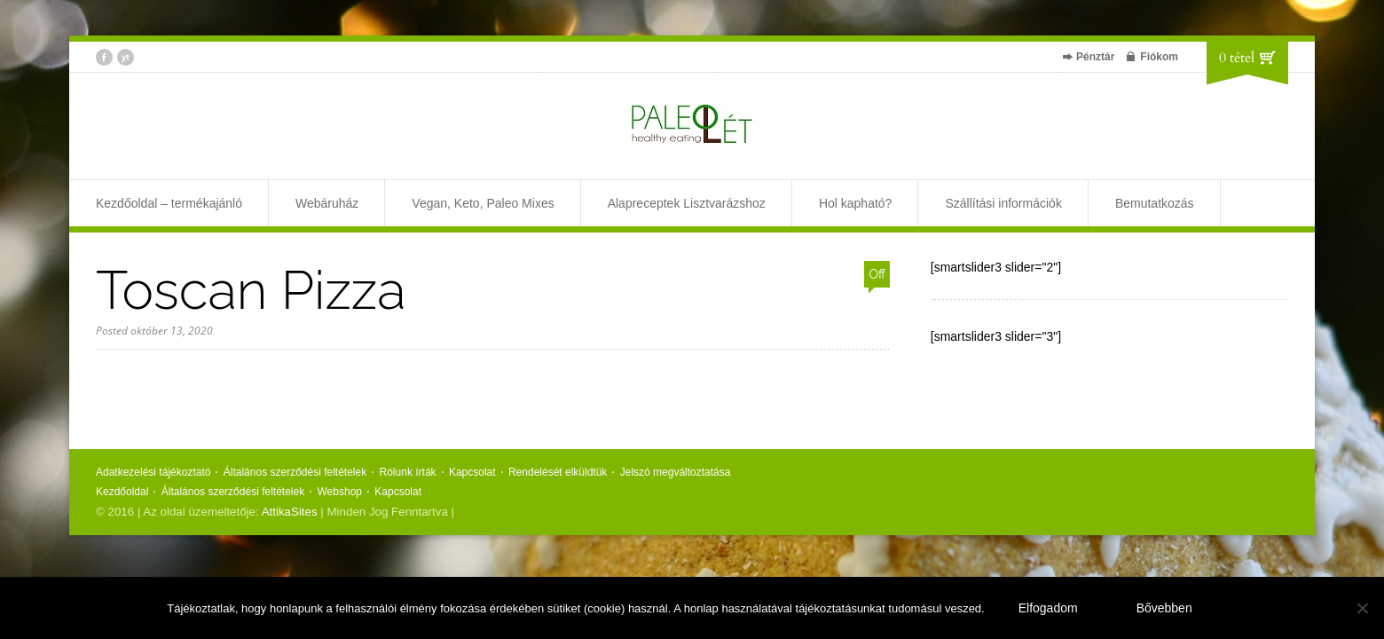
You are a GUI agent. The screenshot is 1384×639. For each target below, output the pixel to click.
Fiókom (1159, 57)
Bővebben (1164, 608)
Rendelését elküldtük (557, 472)
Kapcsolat (472, 472)
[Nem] (1362, 608)
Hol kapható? (856, 203)
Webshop (340, 491)
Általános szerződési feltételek (295, 472)
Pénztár (1095, 57)
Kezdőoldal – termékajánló (169, 203)
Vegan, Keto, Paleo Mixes (483, 203)
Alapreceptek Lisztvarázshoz (687, 203)
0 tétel (1236, 57)
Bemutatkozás (1154, 203)
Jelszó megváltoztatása (675, 472)
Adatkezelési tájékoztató (153, 472)
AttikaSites (290, 511)
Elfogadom (1048, 608)
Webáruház (326, 203)
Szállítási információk (1003, 203)
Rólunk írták (408, 472)
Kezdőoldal (122, 491)
